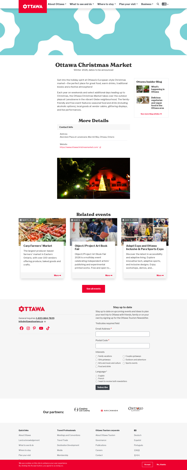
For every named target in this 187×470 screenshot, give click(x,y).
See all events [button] (94, 288)
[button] (158, 4)
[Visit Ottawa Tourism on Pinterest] (34, 328)
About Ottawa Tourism (105, 435)
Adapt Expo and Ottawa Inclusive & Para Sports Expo (145, 247)
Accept (147, 465)
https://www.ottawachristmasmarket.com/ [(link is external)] (80, 147)
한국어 (137, 455)
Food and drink (104, 366)
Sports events (131, 363)
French (101, 378)
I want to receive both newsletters (112, 381)
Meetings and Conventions (68, 435)
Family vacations (105, 356)
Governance (101, 440)
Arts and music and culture (109, 363)
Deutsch (137, 435)
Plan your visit (127, 4)
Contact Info (66, 127)
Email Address (103, 328)
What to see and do (81, 4)
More (57, 275)
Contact (99, 455)
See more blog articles (151, 114)
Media (60, 450)
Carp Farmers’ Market (37, 245)
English (101, 376)
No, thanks (161, 465)
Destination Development (68, 445)
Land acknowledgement (29, 440)
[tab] (93, 127)
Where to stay (105, 4)
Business (146, 4)
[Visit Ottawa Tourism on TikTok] (48, 328)
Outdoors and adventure (136, 360)
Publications (101, 445)
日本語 (137, 450)
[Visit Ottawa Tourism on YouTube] (41, 328)
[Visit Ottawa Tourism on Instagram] (28, 328)
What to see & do (26, 445)
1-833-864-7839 (45, 318)
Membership (62, 455)
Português (138, 445)
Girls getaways (104, 360)
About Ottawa (56, 4)
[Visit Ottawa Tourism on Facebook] (21, 328)
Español (137, 440)
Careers (99, 450)
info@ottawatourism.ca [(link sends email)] (32, 321)
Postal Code (102, 340)
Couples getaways (133, 356)
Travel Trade (62, 440)
